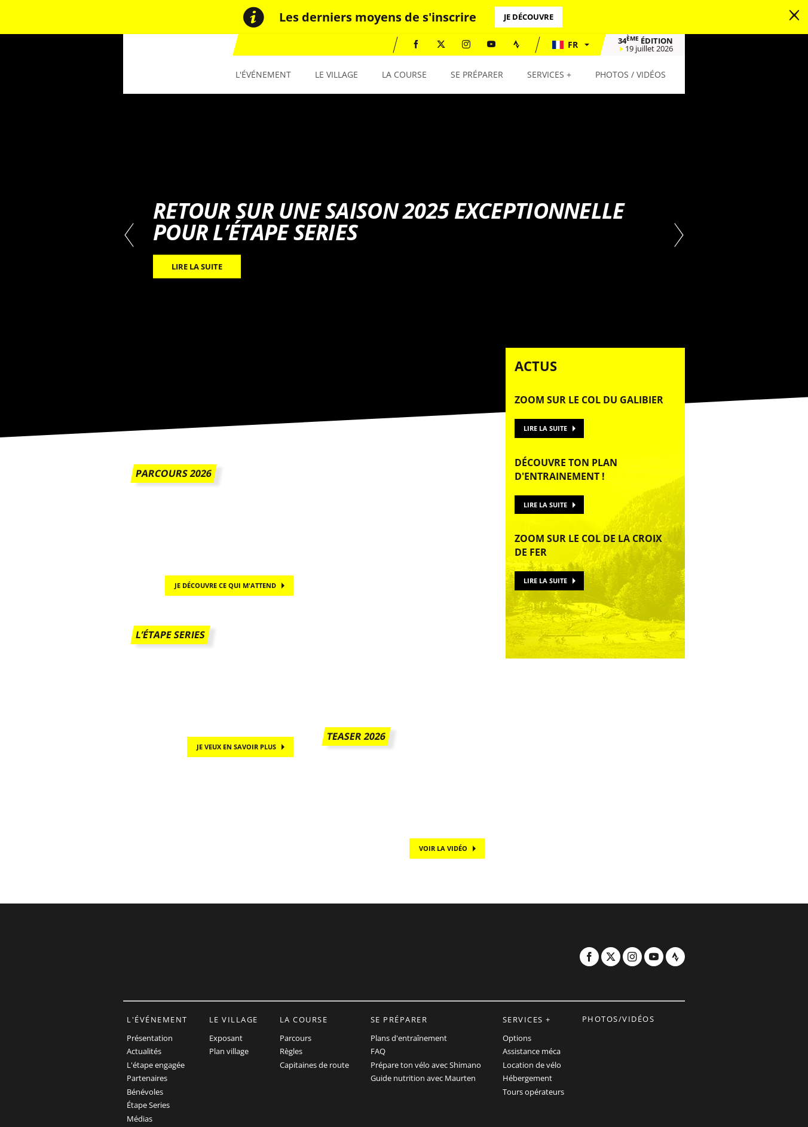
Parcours (295, 1038)
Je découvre (528, 16)
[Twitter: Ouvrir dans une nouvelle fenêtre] (441, 44)
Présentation (150, 1038)
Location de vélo (532, 1064)
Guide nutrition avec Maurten (423, 1078)
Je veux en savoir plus (236, 746)
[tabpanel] (404, 235)
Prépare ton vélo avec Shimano (426, 1064)
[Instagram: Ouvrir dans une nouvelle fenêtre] (466, 44)
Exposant (226, 1038)
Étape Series (148, 1105)
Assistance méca (532, 1051)
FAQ (378, 1051)
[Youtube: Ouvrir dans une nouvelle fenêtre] (491, 44)
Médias (139, 1118)
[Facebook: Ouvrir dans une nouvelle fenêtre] (416, 44)
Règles (291, 1051)
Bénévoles (145, 1091)
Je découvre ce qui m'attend (225, 585)
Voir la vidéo (443, 848)
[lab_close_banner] (794, 15)
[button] (570, 45)
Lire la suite (545, 428)
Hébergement (527, 1078)
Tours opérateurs (533, 1091)
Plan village (229, 1051)
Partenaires (147, 1078)
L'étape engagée (156, 1064)
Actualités (144, 1051)
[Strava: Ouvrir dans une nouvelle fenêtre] (516, 44)
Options (517, 1038)
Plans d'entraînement (409, 1038)
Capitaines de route (314, 1064)
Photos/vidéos (618, 1018)
